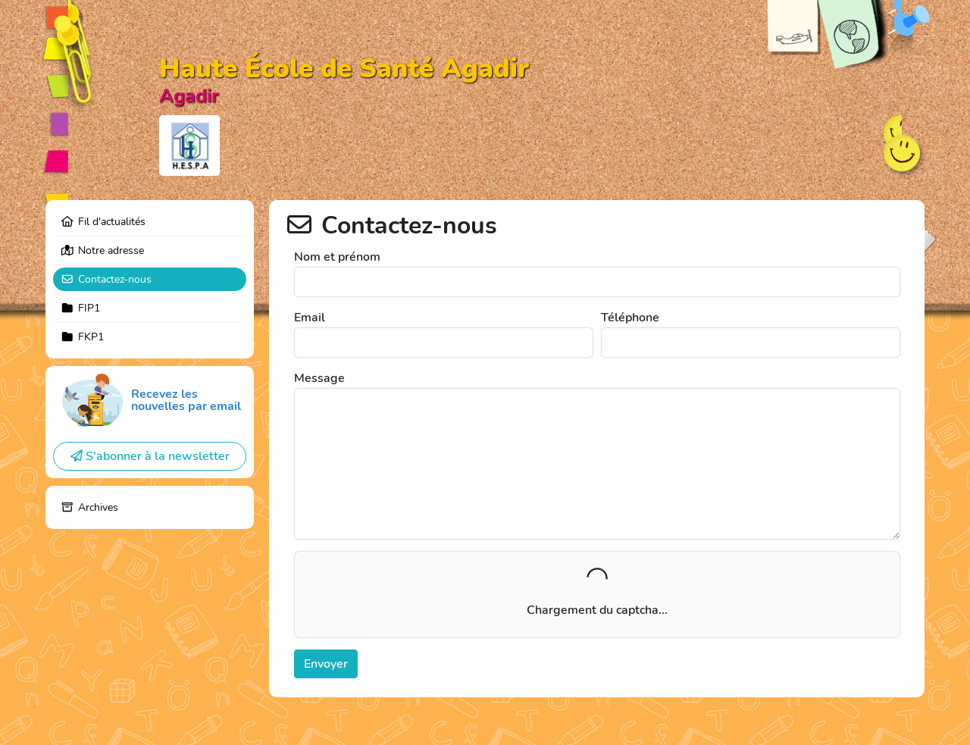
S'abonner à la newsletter (150, 456)
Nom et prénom (337, 257)
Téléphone (630, 317)
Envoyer (326, 664)
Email (309, 317)
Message (319, 378)
